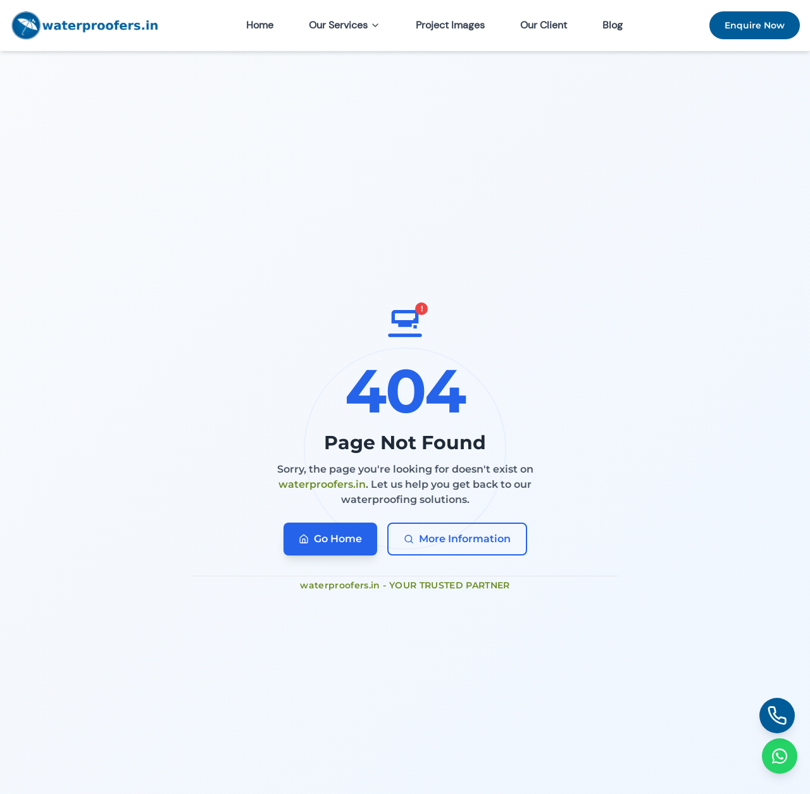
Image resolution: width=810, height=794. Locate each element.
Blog (612, 25)
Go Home (330, 539)
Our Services (344, 25)
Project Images (450, 25)
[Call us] (777, 715)
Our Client (543, 25)
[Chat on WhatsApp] (779, 756)
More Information (457, 539)
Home (259, 25)
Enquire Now (755, 25)
